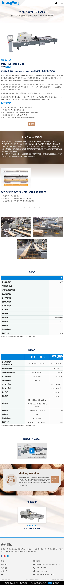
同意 (50, 583)
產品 (16, 16)
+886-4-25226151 (42, 568)
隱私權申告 (60, 579)
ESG (2, 574)
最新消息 (4, 568)
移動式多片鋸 (32, 16)
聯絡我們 (36, 561)
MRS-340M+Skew (32, 529)
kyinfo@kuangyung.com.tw (45, 574)
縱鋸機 (23, 16)
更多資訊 (56, 583)
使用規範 (54, 579)
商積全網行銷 (35, 579)
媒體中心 (4, 571)
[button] (22, 207)
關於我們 (4, 564)
